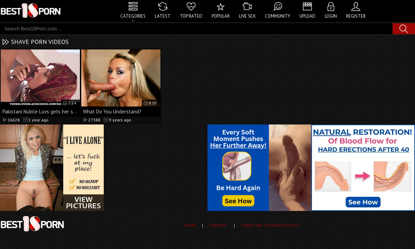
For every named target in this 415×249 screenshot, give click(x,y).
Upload (307, 16)
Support (218, 225)
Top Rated (191, 16)
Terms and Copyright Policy (270, 225)
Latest (162, 16)
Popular (221, 16)
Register (356, 16)
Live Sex (247, 16)
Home (189, 225)
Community (277, 16)
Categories (133, 16)
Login (331, 16)
